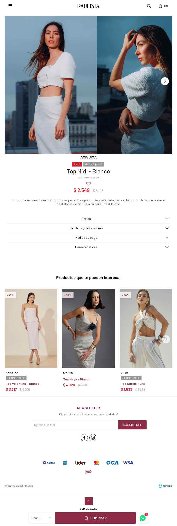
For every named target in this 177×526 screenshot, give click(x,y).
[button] (165, 81)
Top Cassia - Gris (133, 383)
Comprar (98, 518)
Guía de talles (88, 508)
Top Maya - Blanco (76, 379)
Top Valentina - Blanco (22, 383)
